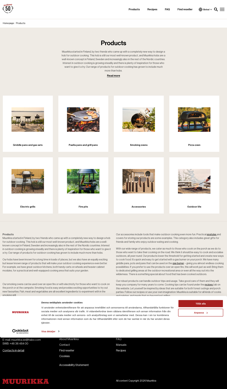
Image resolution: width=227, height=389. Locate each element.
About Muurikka (69, 339)
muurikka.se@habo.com (26, 339)
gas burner (178, 263)
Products (134, 9)
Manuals (121, 344)
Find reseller (185, 9)
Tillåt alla (201, 355)
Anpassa (201, 364)
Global (205, 9)
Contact (64, 344)
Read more (113, 75)
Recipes (152, 9)
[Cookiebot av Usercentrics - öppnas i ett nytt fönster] (20, 382)
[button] (216, 9)
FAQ (167, 9)
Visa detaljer (48, 382)
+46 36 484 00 (19, 343)
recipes (209, 284)
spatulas (212, 234)
